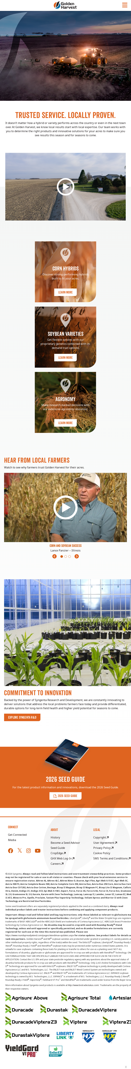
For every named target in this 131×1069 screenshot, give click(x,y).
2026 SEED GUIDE (65, 796)
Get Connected (17, 835)
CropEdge (58, 853)
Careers (57, 864)
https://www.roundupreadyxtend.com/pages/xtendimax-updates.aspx (39, 935)
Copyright (101, 837)
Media (12, 840)
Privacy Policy (103, 848)
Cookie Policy (101, 853)
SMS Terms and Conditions (111, 858)
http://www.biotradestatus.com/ (83, 985)
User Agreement (105, 843)
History (55, 837)
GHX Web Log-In (62, 858)
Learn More (65, 292)
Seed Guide (58, 848)
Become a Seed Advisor (65, 843)
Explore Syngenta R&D (22, 717)
